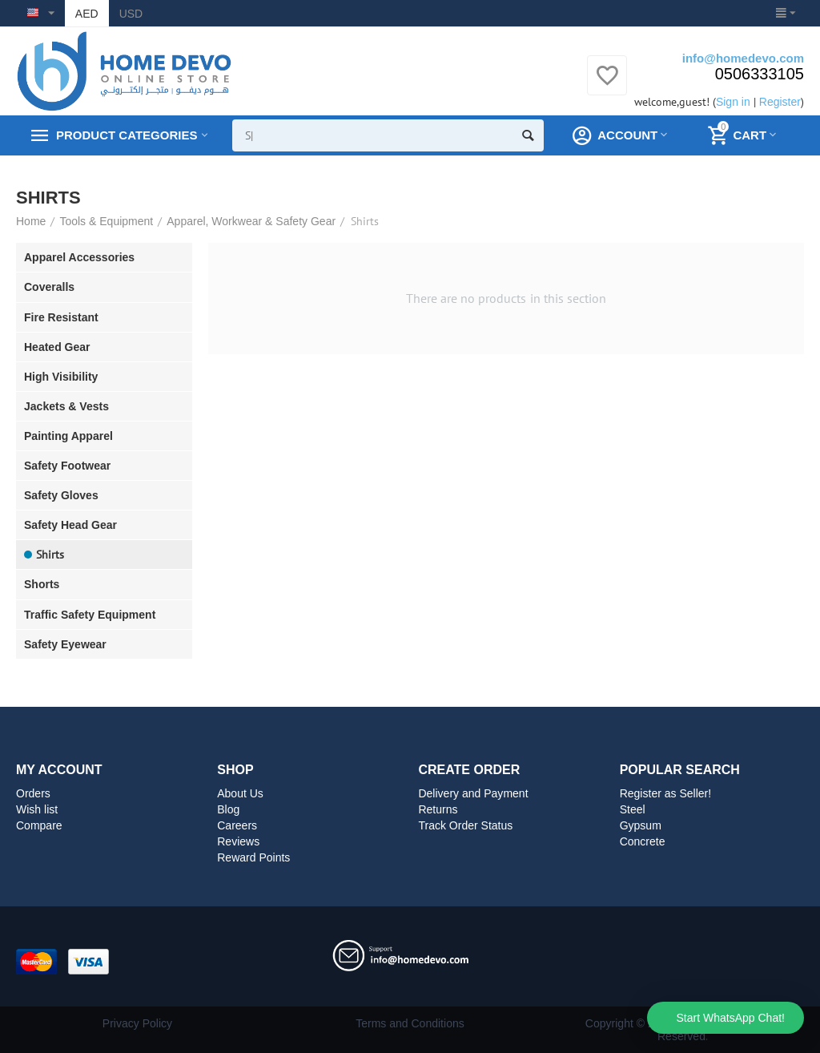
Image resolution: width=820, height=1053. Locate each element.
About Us (240, 793)
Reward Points (253, 857)
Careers (237, 825)
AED (86, 13)
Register (780, 101)
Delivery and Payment (473, 793)
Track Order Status (465, 825)
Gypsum (640, 825)
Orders (33, 793)
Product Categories (126, 135)
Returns (437, 809)
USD (131, 13)
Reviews (238, 841)
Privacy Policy (137, 1023)
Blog (228, 809)
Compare (39, 825)
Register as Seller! (666, 793)
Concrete (642, 841)
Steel (632, 809)
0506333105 (759, 74)
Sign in (733, 101)
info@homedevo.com (743, 58)
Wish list (37, 809)
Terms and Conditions (410, 1023)
